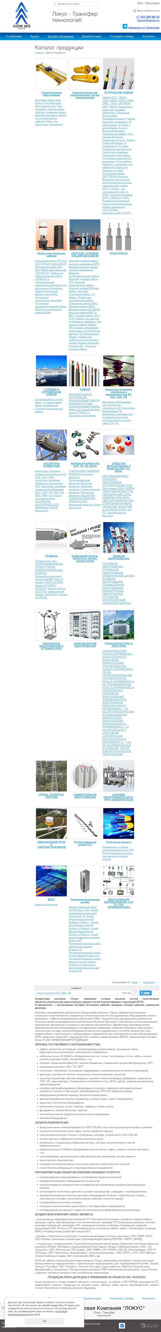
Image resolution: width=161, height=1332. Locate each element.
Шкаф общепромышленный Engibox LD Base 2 (83, 925)
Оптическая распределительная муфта (50, 305)
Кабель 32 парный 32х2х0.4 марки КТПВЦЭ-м (85, 411)
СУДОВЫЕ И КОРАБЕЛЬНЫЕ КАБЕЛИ (51, 392)
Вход (140, 3)
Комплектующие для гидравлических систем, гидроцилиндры (85, 95)
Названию (149, 982)
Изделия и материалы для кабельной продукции (117, 166)
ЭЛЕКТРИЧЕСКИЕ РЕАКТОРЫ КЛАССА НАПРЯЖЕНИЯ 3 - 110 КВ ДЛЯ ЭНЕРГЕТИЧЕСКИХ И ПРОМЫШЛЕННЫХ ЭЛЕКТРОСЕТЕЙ (118, 710)
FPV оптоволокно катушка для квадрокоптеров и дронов (117, 856)
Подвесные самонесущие (116, 149)
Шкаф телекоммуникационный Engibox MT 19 (83, 913)
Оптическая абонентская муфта (46, 293)
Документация (91, 36)
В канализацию (116, 123)
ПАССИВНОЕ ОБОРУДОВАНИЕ (112, 565)
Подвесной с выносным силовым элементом (117, 109)
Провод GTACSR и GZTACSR (45, 587)
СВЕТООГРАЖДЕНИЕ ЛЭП (117, 500)
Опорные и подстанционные (48, 497)
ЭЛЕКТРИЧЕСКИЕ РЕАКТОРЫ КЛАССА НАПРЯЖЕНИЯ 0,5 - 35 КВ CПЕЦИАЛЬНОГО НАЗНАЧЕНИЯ (115, 727)
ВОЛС (51, 899)
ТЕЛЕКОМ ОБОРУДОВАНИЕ (118, 557)
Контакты (148, 36)
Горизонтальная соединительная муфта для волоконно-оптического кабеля (50, 287)
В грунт (123, 128)
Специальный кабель (114, 134)
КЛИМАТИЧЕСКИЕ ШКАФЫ (118, 575)
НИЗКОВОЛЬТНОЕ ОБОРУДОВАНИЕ (85, 645)
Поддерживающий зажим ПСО (85, 843)
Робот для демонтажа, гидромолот (49, 123)
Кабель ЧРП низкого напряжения (83, 326)
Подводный (109, 140)
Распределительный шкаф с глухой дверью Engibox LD (85, 954)
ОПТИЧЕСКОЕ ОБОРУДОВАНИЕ (112, 571)
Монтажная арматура (81, 504)
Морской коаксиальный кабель (81, 284)
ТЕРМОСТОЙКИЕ (45, 567)
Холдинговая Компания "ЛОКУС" (104, 1308)
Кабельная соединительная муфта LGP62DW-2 (49, 276)
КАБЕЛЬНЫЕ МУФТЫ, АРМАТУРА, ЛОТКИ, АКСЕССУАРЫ (85, 559)
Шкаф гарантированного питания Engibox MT (84, 937)
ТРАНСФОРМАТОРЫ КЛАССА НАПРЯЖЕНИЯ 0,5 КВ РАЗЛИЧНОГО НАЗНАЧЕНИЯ (118, 689)
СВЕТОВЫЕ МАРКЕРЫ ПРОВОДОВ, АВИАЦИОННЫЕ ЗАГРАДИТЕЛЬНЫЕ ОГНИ (117, 481)
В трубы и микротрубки (116, 126)
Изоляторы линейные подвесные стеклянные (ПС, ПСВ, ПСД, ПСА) (51, 474)
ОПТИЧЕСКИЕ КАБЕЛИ (118, 92)
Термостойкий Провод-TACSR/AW (49, 593)
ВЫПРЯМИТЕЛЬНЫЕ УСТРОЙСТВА (116, 747)
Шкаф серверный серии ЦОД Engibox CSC (83, 909)
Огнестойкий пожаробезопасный (113, 117)
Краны (34, 36)
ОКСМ (113, 106)
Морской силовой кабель (82, 348)
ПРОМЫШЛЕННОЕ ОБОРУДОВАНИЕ (113, 586)
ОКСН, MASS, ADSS (113, 100)
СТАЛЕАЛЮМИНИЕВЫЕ (49, 564)
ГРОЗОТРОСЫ (119, 253)
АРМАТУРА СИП (78, 501)
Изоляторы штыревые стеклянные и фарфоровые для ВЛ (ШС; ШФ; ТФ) (118, 393)
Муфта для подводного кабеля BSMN (48, 311)
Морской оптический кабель (80, 293)
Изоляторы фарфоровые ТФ (118, 410)
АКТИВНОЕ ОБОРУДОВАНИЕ (112, 580)
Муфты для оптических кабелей (51, 254)
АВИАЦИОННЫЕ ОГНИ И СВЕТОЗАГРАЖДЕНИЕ (51, 845)
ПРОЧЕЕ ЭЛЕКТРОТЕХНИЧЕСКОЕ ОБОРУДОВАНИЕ (116, 751)
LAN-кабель (123, 155)
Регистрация (152, 3)
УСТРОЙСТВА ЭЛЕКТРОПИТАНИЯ (113, 599)
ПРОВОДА (51, 556)
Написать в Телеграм (143, 27)
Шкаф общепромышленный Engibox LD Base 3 (83, 931)
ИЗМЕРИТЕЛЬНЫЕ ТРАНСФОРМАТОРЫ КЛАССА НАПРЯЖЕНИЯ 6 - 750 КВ (118, 668)
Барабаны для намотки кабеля (85, 323)
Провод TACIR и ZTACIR (49, 582)
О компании (14, 36)
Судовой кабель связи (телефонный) (48, 404)
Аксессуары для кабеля (82, 415)
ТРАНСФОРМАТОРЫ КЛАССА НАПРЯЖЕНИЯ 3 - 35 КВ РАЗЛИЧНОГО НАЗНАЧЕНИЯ (118, 656)
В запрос (145, 993)
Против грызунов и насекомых (118, 120)
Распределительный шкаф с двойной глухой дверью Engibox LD (85, 961)
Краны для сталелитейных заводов (50, 118)
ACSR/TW (41, 573)
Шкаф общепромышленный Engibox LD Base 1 (81, 919)
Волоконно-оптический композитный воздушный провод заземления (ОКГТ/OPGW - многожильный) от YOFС (117, 207)
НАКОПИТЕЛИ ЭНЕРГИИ (116, 603)
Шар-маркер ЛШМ (113, 488)
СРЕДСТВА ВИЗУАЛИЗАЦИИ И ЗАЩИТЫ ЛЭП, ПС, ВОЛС (119, 467)
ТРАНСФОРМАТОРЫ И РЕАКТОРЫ (119, 645)
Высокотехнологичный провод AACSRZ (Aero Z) (49, 578)
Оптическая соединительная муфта (48, 299)
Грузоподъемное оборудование (51, 94)
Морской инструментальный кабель (84, 275)
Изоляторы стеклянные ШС (111, 407)
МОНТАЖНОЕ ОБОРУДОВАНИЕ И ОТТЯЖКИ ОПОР (51, 646)
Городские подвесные (115, 152)
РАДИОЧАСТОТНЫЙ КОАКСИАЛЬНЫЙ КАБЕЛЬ (84, 405)
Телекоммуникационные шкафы (85, 901)
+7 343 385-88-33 (147, 17)
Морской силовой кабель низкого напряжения (83, 269)
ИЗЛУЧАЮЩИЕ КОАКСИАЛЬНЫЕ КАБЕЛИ (84, 399)
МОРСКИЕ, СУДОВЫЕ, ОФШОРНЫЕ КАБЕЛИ (85, 254)
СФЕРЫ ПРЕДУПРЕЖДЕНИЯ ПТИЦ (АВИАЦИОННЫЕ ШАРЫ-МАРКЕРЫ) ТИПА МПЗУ (118, 493)
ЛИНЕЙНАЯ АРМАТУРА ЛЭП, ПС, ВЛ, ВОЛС (85, 465)
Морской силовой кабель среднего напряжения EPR (84, 262)
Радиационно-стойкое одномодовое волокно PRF (118, 849)
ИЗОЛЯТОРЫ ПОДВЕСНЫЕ (51, 465)
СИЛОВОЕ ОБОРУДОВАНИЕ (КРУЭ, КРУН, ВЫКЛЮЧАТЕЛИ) (118, 797)
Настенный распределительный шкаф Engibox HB (84, 968)
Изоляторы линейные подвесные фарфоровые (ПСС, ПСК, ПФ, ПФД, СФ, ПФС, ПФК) (50, 491)
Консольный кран (45, 106)
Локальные (108, 155)
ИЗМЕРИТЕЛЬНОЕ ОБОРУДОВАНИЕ (113, 593)
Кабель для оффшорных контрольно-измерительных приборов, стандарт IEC (84, 342)
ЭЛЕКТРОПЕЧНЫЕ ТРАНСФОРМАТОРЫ (114, 698)
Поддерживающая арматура (79, 482)
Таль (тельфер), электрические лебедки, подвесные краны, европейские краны (51, 111)
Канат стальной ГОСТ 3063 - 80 (54, 993)
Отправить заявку (122, 36)
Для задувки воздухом (117, 135)
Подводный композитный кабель (81, 299)
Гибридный (122, 112)
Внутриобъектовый (113, 131)
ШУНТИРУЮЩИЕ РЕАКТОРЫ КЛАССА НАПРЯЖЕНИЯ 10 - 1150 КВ (116, 741)
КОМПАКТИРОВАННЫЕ (48, 570)
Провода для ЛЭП (112, 170)
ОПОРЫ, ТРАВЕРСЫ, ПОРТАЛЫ (51, 796)
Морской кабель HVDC (82, 306)
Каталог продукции (60, 36)
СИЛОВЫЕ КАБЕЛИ (80, 394)
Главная (39, 52)
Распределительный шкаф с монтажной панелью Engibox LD (85, 946)
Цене (135, 982)
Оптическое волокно (118, 842)
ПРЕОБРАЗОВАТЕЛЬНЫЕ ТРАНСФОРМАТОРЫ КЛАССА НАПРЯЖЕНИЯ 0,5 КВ (118, 680)
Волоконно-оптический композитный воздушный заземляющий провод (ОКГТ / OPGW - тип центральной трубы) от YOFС (117, 187)
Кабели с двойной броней (118, 142)
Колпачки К (41, 510)
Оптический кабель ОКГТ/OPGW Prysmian (115, 175)
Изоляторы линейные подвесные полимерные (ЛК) (49, 483)
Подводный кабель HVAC (83, 303)
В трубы (123, 146)
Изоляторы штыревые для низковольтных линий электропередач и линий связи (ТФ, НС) (117, 419)
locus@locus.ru (148, 20)
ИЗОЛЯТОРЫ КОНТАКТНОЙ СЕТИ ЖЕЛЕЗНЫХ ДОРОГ (47, 504)
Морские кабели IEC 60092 (84, 309)
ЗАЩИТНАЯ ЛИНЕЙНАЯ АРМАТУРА (82, 497)
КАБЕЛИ (85, 389)
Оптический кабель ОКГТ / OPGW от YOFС (117, 196)
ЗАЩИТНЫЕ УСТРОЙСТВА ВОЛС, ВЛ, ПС (117, 509)
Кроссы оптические (46, 904)
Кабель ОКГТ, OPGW (114, 97)
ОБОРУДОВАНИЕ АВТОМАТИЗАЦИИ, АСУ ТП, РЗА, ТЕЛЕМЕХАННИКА (119, 903)
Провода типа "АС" (46, 561)
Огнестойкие (123, 161)
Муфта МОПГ (58, 264)
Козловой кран (52, 103)
